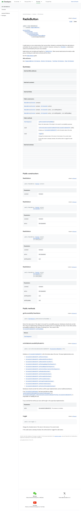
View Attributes (69, 61)
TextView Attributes (58, 61)
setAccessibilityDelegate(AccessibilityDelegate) (37, 393)
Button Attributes (46, 61)
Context (33, 102)
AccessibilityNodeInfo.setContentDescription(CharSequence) (43, 369)
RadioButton (27, 102)
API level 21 (74, 267)
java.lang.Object (26, 30)
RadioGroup (49, 51)
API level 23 (74, 313)
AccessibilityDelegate (32, 391)
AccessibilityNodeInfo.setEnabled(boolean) (38, 371)
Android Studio (74, 1)
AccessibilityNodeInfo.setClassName (33, 329)
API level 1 (74, 18)
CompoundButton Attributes (32, 61)
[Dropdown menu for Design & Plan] (33, 1)
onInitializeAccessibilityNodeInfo (48, 127)
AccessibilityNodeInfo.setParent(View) (37, 357)
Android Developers (27, 14)
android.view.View (29, 31)
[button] (9, 15)
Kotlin (70, 21)
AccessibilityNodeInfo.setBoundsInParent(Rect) (39, 359)
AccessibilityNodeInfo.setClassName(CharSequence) (40, 366)
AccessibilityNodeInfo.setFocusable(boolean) (38, 376)
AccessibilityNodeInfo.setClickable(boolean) (38, 374)
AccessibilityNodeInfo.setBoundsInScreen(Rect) (39, 361)
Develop (34, 14)
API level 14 (74, 343)
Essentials (16, 1)
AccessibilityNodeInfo (64, 127)
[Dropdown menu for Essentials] (21, 1)
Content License (58, 436)
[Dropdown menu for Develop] (42, 1)
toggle (40, 133)
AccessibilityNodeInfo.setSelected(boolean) (38, 383)
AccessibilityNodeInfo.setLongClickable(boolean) (40, 381)
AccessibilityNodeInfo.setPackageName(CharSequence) (41, 364)
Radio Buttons (30, 55)
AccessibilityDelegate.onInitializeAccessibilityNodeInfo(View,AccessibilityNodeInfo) (47, 394)
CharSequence (27, 121)
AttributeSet (44, 106)
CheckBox (63, 47)
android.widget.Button (34, 34)
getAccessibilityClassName (46, 121)
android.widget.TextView (32, 32)
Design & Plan (28, 1)
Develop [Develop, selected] (38, 1)
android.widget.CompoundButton (37, 35)
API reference (6, 6)
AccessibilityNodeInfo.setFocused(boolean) (38, 378)
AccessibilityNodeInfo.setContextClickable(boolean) (40, 386)
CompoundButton (35, 27)
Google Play (48, 1)
